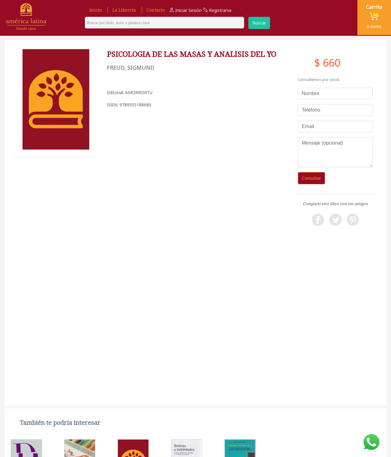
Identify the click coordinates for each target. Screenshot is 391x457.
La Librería (124, 10)
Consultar (311, 178)
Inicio (96, 10)
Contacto (156, 10)
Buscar (259, 23)
